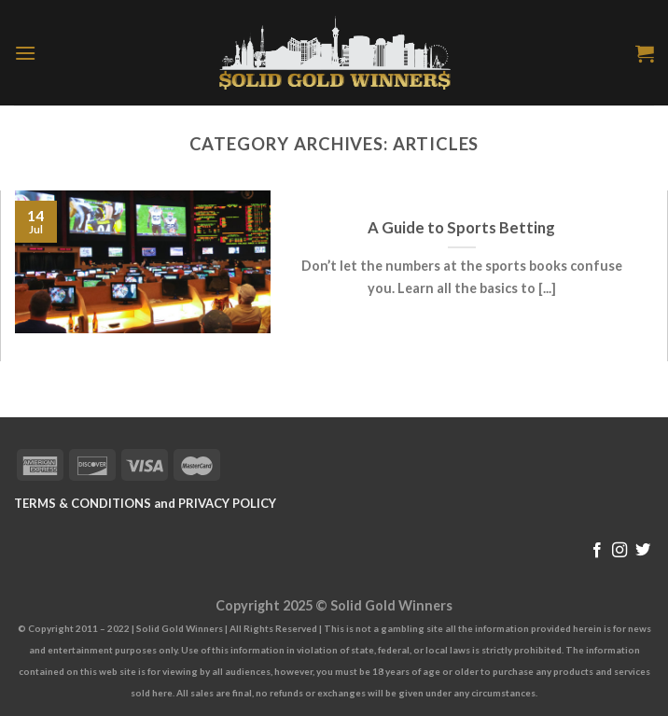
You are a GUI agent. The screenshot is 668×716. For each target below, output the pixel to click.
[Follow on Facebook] (597, 550)
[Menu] (25, 53)
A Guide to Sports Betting (461, 227)
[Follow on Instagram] (619, 550)
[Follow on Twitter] (642, 550)
